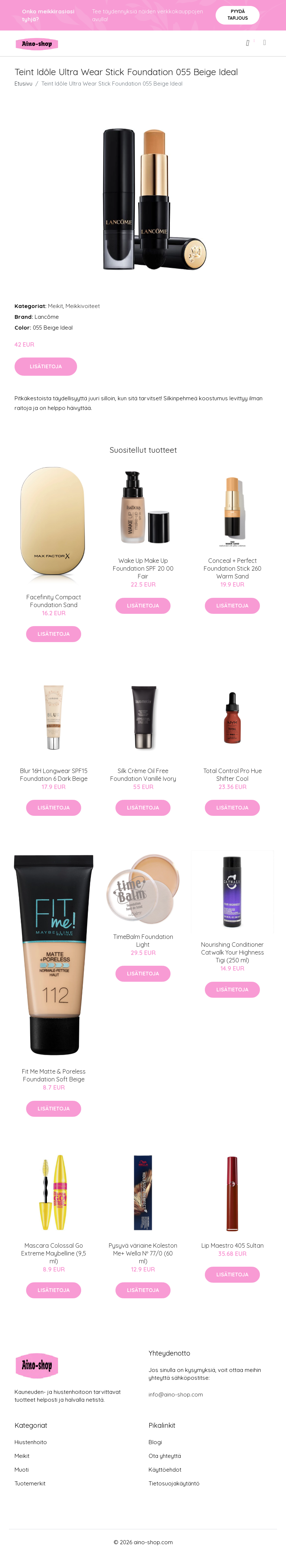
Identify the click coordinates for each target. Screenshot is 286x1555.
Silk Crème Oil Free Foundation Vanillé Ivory (143, 774)
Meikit (55, 306)
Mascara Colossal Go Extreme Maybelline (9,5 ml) (53, 1253)
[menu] (265, 42)
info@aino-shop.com (176, 1394)
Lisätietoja (46, 366)
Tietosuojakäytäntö (174, 1483)
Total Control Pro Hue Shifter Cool (232, 774)
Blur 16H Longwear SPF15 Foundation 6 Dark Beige (54, 774)
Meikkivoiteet (83, 306)
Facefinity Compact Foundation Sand (53, 601)
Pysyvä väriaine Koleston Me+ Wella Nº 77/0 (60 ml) (143, 1253)
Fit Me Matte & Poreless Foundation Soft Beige (54, 1075)
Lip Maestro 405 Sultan (232, 1245)
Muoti (22, 1469)
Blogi (155, 1442)
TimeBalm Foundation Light (143, 940)
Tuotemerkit (30, 1483)
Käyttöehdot (165, 1469)
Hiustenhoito (31, 1442)
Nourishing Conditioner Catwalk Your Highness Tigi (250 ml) (232, 952)
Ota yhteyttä (165, 1455)
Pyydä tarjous (238, 15)
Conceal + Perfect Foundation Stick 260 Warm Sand (232, 568)
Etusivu (23, 83)
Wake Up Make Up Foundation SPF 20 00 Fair (143, 568)
